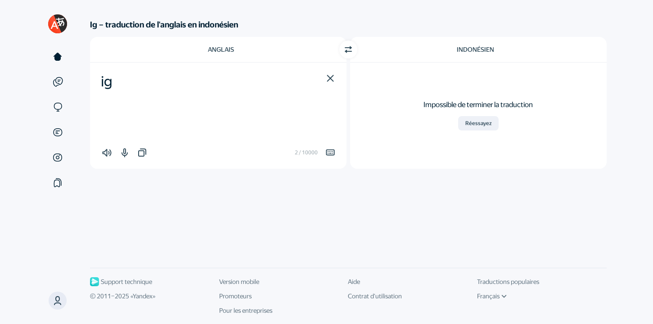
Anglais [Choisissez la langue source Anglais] (221, 49)
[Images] (58, 157)
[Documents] (58, 132)
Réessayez (478, 123)
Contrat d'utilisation (375, 296)
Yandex (143, 296)
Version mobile (239, 281)
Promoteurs (235, 296)
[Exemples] (58, 82)
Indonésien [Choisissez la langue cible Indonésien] (475, 49)
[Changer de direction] (348, 49)
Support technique (121, 281)
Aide (354, 281)
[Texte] (58, 57)
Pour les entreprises (245, 310)
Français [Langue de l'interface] (492, 296)
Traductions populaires (508, 281)
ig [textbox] (107, 81)
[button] (330, 78)
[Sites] (58, 107)
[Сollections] (58, 183)
